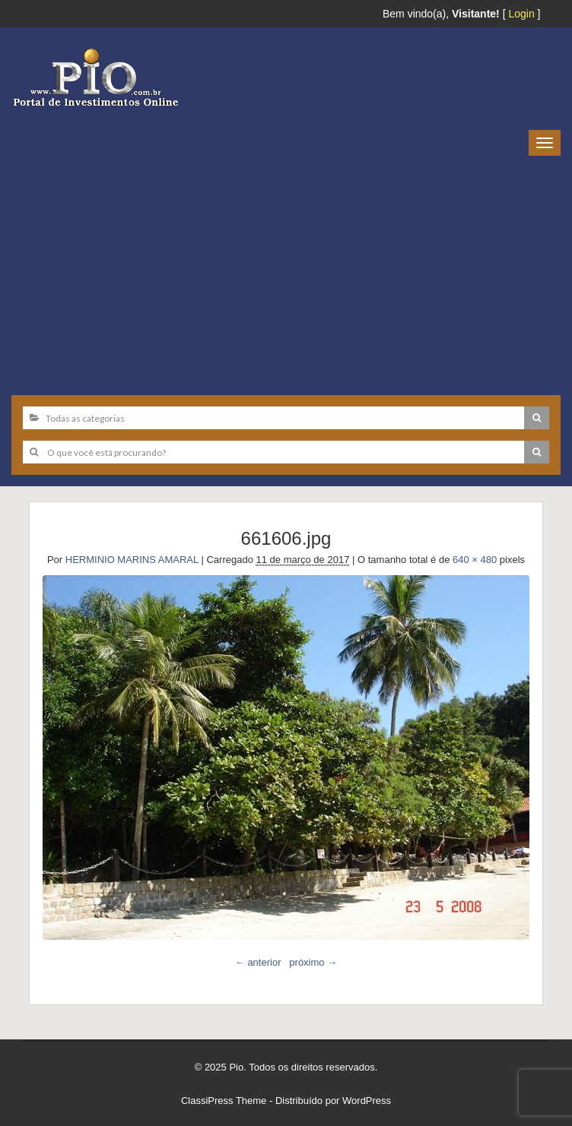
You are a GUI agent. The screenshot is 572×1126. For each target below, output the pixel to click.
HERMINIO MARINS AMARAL (132, 559)
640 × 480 (475, 559)
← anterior (258, 962)
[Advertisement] (286, 269)
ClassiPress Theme (223, 1100)
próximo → (313, 962)
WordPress (366, 1100)
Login (521, 14)
